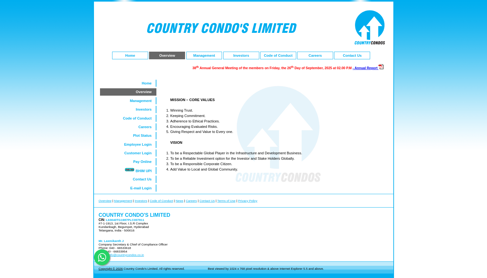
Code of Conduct (278, 55)
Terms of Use (226, 200)
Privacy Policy (247, 200)
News (179, 200)
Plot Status (144, 135)
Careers (315, 55)
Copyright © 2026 (111, 268)
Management (204, 55)
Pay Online (144, 162)
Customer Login (140, 153)
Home (130, 55)
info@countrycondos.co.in (125, 255)
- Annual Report (368, 68)
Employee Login (140, 144)
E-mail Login (143, 188)
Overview (167, 55)
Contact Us (352, 55)
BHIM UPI (140, 170)
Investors (241, 55)
